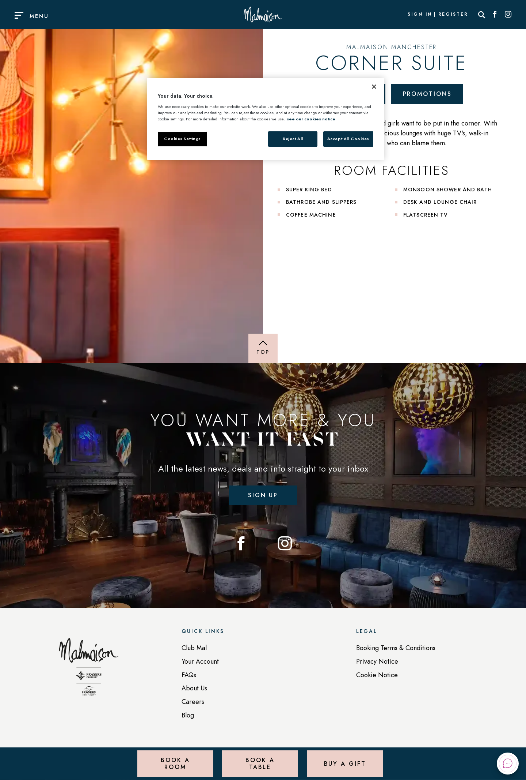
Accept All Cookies (348, 139)
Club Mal (194, 648)
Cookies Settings (182, 139)
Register (453, 14)
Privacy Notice (377, 661)
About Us (194, 688)
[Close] (374, 87)
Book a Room (175, 763)
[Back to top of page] (263, 348)
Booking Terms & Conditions (395, 648)
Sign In (420, 14)
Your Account (200, 661)
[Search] (481, 14)
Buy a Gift (345, 763)
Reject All (293, 139)
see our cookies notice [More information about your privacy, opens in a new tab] (311, 119)
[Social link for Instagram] (508, 14)
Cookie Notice (377, 675)
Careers (193, 701)
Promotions (427, 94)
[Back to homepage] (88, 670)
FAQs (189, 675)
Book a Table (259, 763)
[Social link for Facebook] (495, 14)
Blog (188, 715)
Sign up (263, 495)
